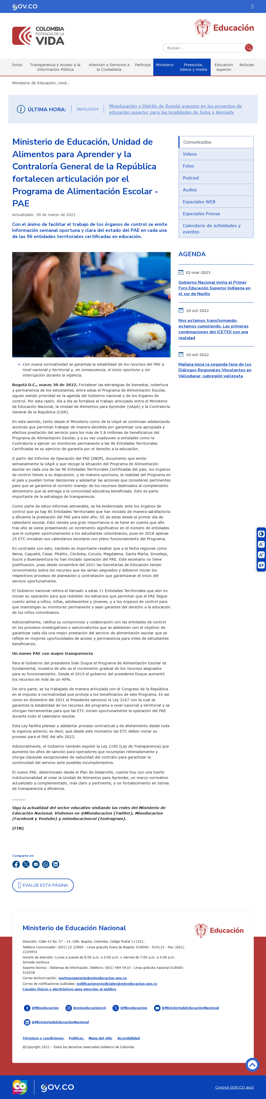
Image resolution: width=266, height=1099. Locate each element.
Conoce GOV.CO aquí (234, 1087)
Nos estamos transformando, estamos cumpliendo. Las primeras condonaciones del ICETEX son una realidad (213, 329)
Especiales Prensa (201, 213)
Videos (190, 154)
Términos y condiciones (44, 1038)
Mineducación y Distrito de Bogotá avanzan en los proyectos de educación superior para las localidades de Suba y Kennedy (175, 109)
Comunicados (197, 142)
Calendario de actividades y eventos (212, 228)
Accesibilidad (128, 1038)
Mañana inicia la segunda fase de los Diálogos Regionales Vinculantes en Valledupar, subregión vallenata (214, 370)
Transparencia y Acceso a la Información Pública (55, 67)
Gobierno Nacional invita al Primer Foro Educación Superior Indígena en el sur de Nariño (214, 288)
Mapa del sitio (100, 1038)
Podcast (191, 178)
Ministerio (165, 64)
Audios (190, 189)
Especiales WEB (199, 201)
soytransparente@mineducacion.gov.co (92, 978)
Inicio (17, 64)
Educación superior (224, 67)
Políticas (76, 1038)
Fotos (188, 166)
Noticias (247, 64)
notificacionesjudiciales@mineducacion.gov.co (117, 983)
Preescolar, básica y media (193, 67)
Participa (143, 64)
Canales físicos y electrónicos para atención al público (69, 989)
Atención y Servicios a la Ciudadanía (109, 67)
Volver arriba (252, 1065)
